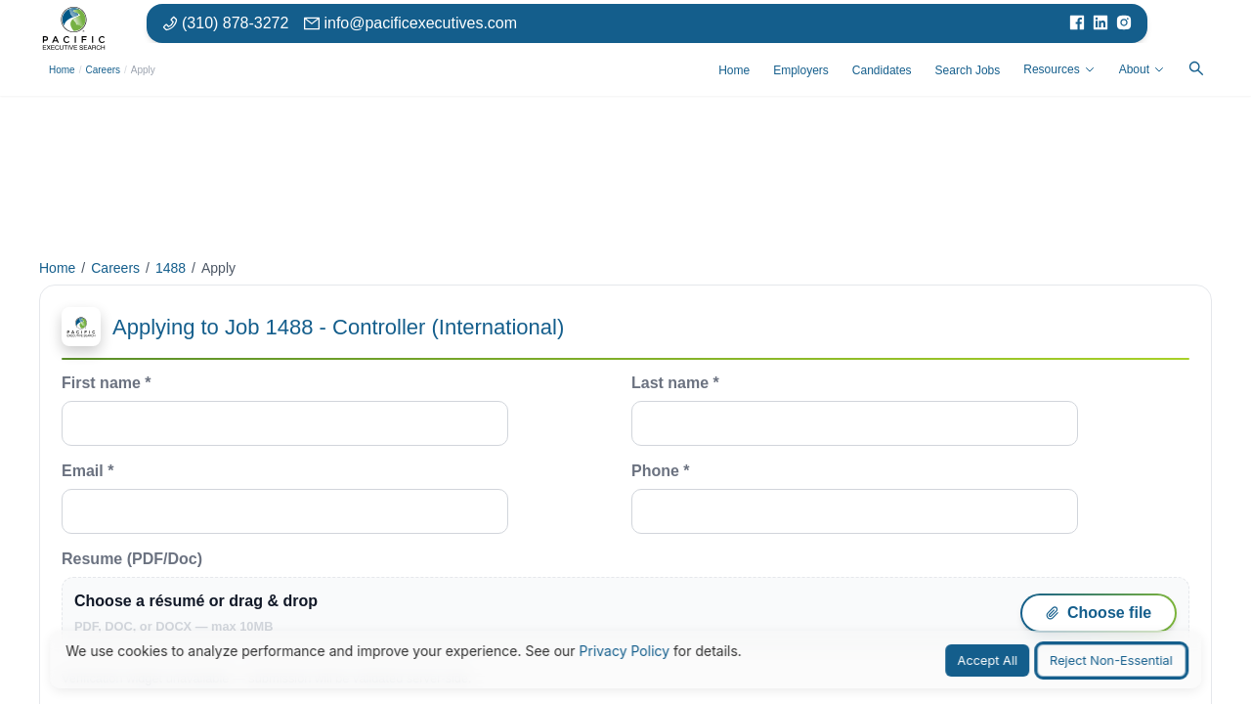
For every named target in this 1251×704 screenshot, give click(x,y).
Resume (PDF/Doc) (625, 599)
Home (62, 70)
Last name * (854, 410)
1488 (170, 268)
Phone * (854, 498)
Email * (285, 498)
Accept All (988, 660)
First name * (285, 410)
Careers (102, 70)
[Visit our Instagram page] (1124, 22)
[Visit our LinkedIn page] (1100, 22)
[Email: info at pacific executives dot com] (410, 22)
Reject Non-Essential (1111, 660)
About (1142, 69)
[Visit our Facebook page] (1077, 22)
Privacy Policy (625, 650)
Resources (1059, 69)
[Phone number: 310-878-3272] (225, 22)
